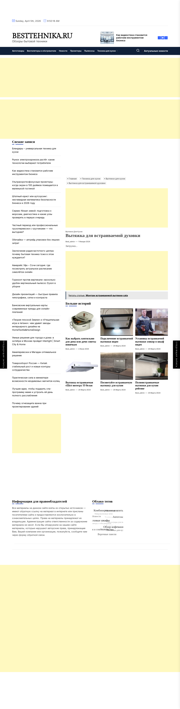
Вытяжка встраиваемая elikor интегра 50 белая (79, 384)
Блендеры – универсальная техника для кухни (34, 150)
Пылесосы (89, 51)
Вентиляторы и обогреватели (41, 51)
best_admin (70, 242)
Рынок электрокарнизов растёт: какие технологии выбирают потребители (33, 161)
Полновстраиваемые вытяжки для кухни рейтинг (147, 385)
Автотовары (18, 51)
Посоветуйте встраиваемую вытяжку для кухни (116, 384)
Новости (63, 51)
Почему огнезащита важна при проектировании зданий (29, 405)
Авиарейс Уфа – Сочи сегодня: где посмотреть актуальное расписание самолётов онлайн (32, 268)
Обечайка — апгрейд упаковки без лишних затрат (36, 241)
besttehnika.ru (42, 36)
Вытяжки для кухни (74, 232)
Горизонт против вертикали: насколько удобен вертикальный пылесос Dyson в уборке (34, 283)
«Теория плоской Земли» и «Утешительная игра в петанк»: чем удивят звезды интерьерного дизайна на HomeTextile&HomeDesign (35, 324)
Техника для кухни (107, 51)
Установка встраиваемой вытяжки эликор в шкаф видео (149, 341)
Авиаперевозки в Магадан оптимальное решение (34, 354)
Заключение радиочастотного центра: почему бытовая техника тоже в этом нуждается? (33, 254)
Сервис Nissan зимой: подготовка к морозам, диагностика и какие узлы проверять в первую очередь (32, 214)
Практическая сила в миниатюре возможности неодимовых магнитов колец (36, 379)
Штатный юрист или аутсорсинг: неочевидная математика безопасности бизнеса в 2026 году (34, 199)
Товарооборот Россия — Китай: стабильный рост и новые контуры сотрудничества (31, 366)
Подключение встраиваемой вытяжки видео (116, 340)
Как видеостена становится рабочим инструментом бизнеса (32, 172)
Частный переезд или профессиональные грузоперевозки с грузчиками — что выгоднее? (35, 228)
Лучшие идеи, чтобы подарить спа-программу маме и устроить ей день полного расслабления (32, 392)
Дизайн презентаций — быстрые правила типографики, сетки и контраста (35, 296)
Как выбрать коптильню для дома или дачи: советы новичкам (81, 341)
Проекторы (75, 51)
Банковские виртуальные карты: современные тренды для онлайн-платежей (31, 308)
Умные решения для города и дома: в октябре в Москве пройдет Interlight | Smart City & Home (36, 341)
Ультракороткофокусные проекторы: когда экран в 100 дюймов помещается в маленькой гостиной (35, 185)
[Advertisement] (84, 77)
